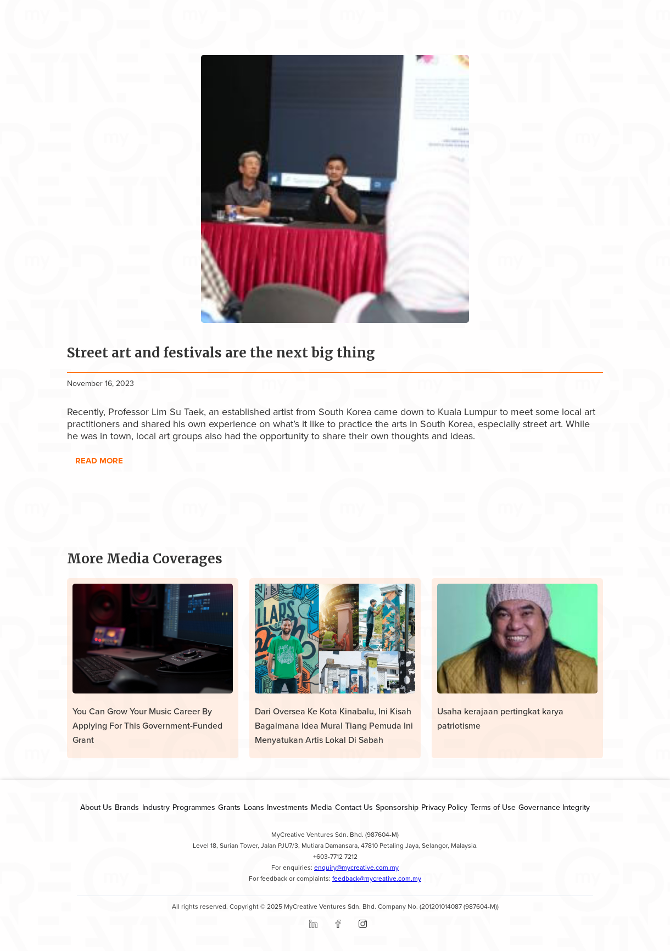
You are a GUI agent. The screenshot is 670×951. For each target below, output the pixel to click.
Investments (287, 807)
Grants (229, 807)
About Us (96, 807)
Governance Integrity (554, 807)
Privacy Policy (444, 807)
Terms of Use (493, 807)
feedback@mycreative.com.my (376, 879)
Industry (156, 807)
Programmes (193, 807)
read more (99, 461)
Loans (254, 807)
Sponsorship (397, 807)
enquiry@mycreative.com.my (356, 868)
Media (321, 807)
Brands (127, 807)
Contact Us (354, 807)
